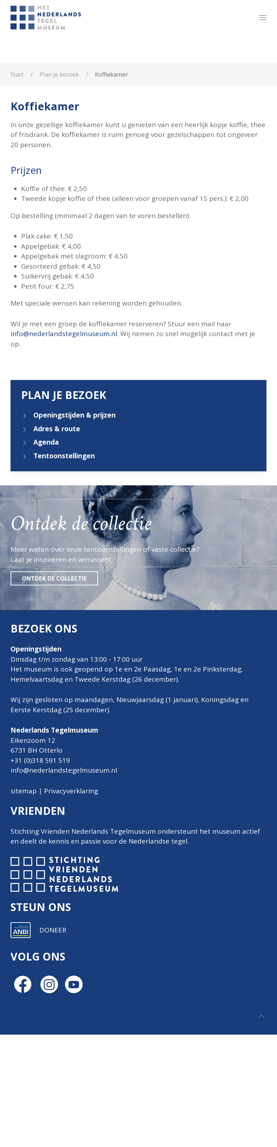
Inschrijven (163, 993)
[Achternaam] (163, 975)
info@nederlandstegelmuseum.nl (64, 333)
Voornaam (129, 941)
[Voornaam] (163, 952)
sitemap (24, 790)
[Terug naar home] (47, 18)
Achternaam (131, 964)
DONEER (52, 1042)
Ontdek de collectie (54, 578)
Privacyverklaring (71, 790)
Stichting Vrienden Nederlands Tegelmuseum (83, 831)
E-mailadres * (133, 918)
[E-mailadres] (163, 929)
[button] (262, 18)
